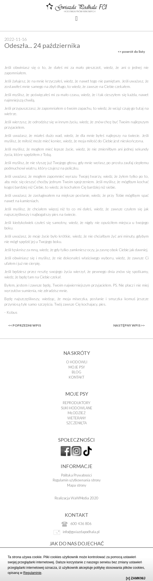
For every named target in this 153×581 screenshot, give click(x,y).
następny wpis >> (129, 325)
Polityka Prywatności (76, 475)
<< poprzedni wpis (24, 325)
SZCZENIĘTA (76, 423)
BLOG (76, 372)
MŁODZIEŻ (77, 413)
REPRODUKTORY (76, 403)
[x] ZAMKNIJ (135, 578)
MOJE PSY (76, 367)
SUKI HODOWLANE (76, 408)
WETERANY (76, 418)
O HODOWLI (76, 362)
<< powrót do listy (131, 52)
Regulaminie (32, 573)
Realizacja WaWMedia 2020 (76, 498)
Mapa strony (76, 485)
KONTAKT (76, 377)
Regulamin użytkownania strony (77, 480)
